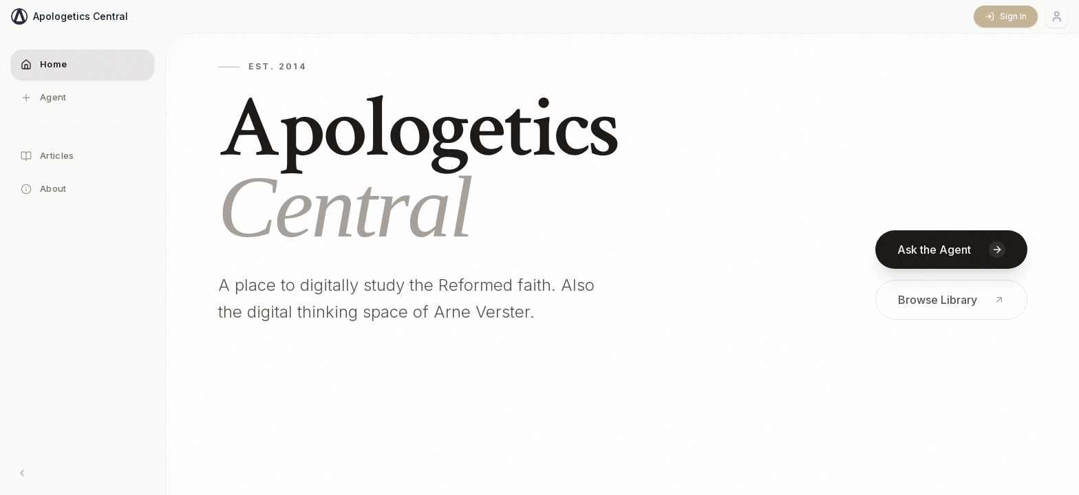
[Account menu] (1057, 17)
